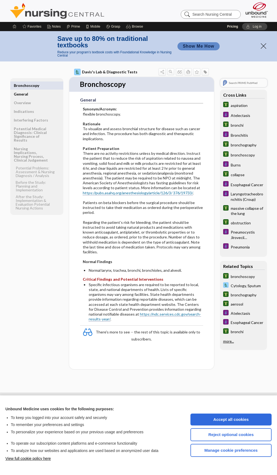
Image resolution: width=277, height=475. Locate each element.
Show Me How (198, 46)
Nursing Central (77, 11)
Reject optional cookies (231, 434)
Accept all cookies (231, 419)
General (21, 85)
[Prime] (73, 26)
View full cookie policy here (28, 458)
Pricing (232, 26)
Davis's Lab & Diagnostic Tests (105, 72)
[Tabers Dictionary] (243, 105)
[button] (135, 26)
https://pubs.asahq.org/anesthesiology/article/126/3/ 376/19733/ (138, 193)
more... (228, 341)
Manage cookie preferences (231, 450)
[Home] (15, 26)
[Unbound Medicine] (257, 9)
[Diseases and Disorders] (243, 115)
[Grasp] (113, 26)
